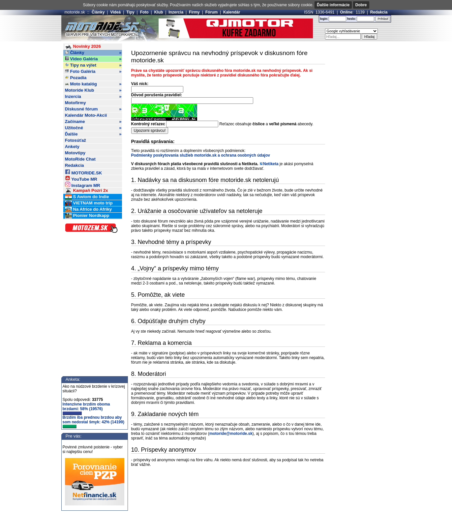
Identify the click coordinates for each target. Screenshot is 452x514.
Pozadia (76, 77)
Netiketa (271, 164)
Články (98, 12)
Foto (144, 12)
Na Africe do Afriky (88, 209)
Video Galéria (93, 59)
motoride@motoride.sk (231, 433)
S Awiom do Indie (87, 197)
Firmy (194, 12)
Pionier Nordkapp (87, 216)
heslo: (351, 18)
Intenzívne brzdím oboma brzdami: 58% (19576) (86, 408)
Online (346, 12)
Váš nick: (140, 83)
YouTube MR (81, 178)
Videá (115, 12)
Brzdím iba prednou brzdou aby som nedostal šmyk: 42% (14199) (93, 421)
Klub (158, 12)
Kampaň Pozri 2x (86, 191)
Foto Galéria (93, 71)
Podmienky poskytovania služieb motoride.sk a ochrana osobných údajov (200, 155)
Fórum (211, 12)
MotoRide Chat (80, 159)
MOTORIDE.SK (83, 172)
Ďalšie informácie (333, 5)
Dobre (361, 5)
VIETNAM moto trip (89, 203)
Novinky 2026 (83, 46)
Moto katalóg (93, 84)
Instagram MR (82, 184)
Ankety (72, 146)
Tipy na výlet (93, 65)
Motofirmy (75, 102)
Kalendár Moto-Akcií (86, 115)
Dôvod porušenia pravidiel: (156, 95)
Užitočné (93, 128)
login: (324, 18)
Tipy (130, 12)
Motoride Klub (93, 90)
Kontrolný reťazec (148, 124)
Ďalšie (93, 134)
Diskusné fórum (93, 109)
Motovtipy (75, 152)
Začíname (93, 121)
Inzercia (175, 12)
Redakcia (379, 12)
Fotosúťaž (75, 140)
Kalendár (231, 12)
